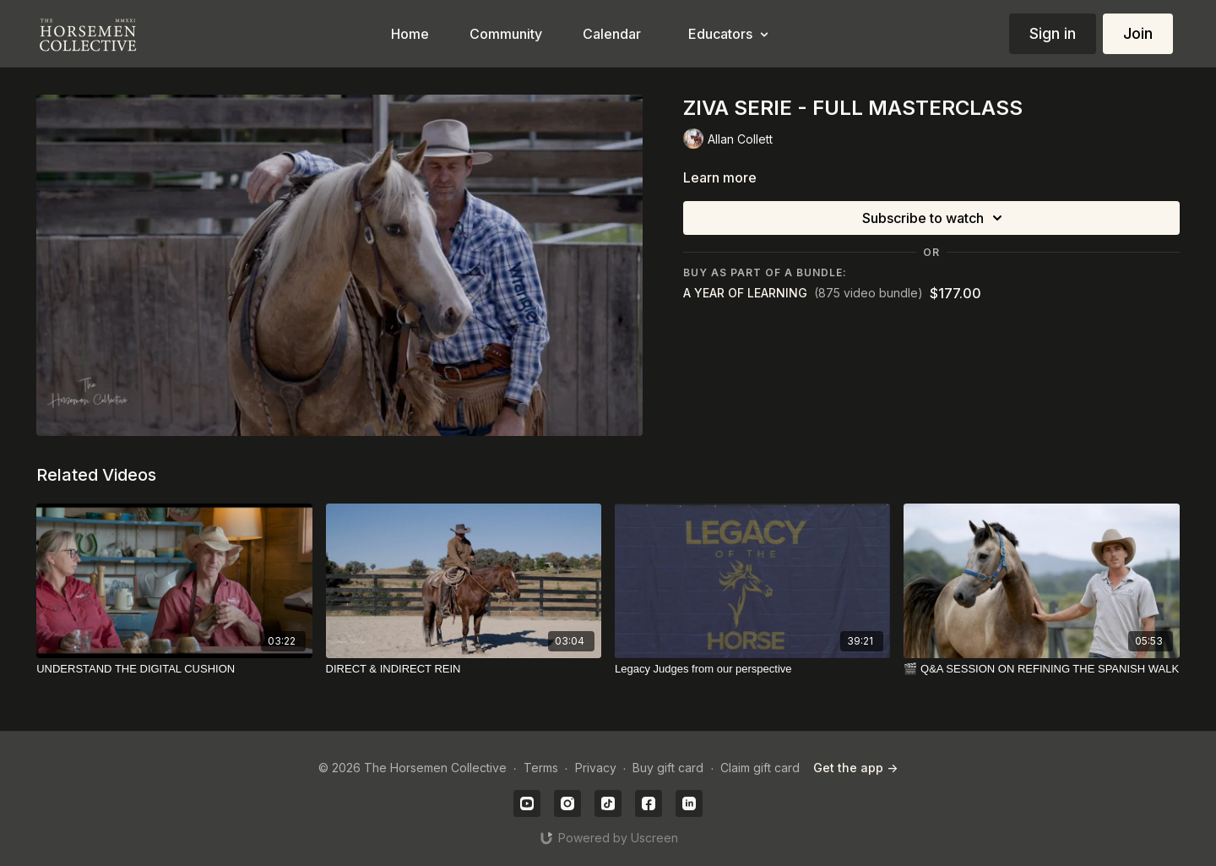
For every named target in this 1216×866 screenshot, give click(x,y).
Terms (541, 767)
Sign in (1052, 33)
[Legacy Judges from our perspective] (752, 669)
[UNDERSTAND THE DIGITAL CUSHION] (174, 669)
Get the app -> (855, 767)
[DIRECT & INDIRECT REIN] (463, 669)
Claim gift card (760, 767)
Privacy (595, 767)
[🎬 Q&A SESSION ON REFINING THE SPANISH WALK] (1041, 669)
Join (1138, 33)
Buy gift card (667, 767)
